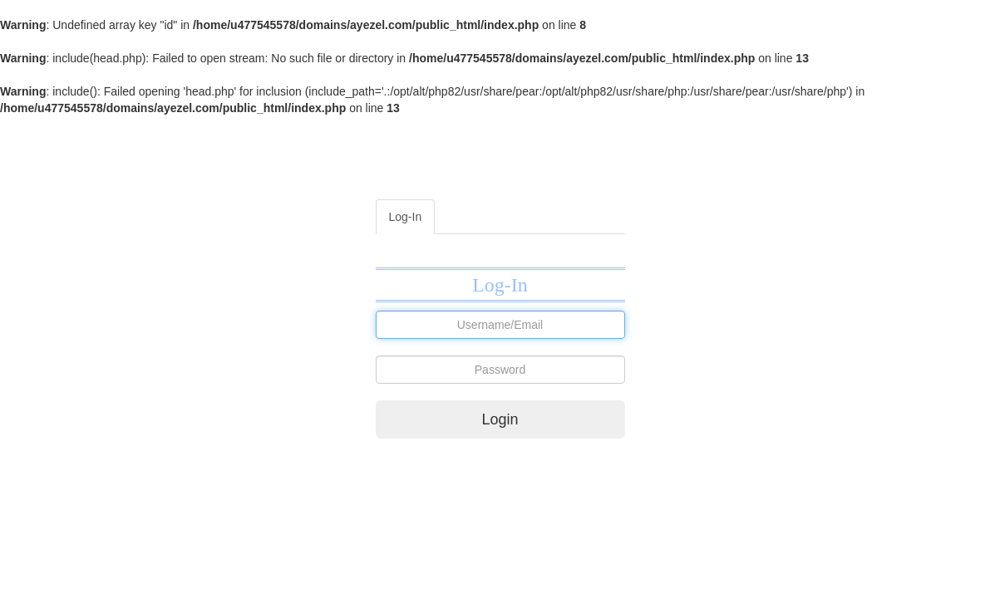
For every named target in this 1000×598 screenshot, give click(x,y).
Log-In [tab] (405, 216)
